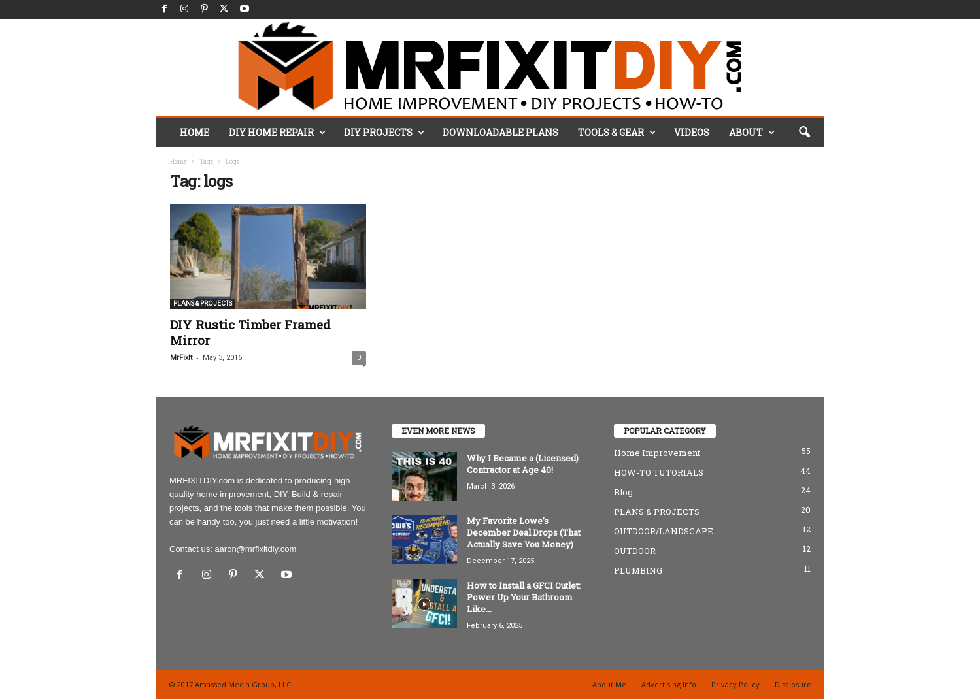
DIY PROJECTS (384, 132)
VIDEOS (691, 132)
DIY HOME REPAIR (277, 132)
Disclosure (793, 684)
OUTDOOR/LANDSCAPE (663, 531)
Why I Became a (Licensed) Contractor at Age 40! (523, 464)
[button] (804, 132)
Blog (623, 492)
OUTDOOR (635, 551)
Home (178, 161)
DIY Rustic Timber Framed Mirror (250, 332)
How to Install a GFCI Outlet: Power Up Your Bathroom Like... (524, 597)
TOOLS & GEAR (617, 132)
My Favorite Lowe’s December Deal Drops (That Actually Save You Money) (524, 532)
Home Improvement (657, 453)
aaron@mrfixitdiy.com (255, 549)
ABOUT (752, 132)
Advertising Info (668, 684)
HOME (194, 132)
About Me (609, 684)
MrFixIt (181, 357)
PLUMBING (638, 570)
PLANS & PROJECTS (202, 303)
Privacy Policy (735, 684)
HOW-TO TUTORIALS (658, 472)
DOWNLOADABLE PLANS (500, 132)
